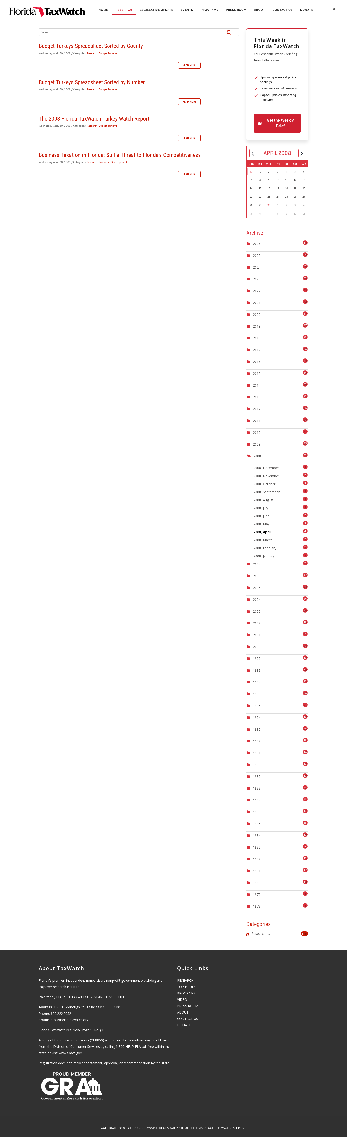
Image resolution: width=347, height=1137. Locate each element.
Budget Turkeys (108, 53)
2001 (256, 635)
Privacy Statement (231, 1127)
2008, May (280, 523)
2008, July (280, 507)
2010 (256, 432)
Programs (209, 10)
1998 (256, 670)
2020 (256, 314)
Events (187, 10)
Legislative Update (156, 10)
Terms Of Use (203, 1127)
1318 (304, 933)
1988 (256, 788)
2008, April (280, 531)
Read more (189, 65)
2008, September (280, 491)
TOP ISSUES (186, 987)
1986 (256, 812)
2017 (256, 350)
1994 (256, 717)
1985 (256, 823)
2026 (256, 243)
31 (251, 171)
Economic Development (113, 162)
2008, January (280, 555)
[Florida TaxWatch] (47, 9)
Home (103, 10)
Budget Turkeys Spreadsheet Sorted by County (91, 46)
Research (123, 10)
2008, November (280, 475)
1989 (256, 776)
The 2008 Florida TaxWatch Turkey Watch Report (94, 118)
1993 (256, 729)
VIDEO (182, 999)
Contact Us (283, 10)
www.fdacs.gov (70, 1053)
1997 (256, 682)
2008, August (280, 499)
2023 (256, 279)
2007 (256, 564)
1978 (256, 906)
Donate (306, 10)
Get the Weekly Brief (276, 123)
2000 (256, 646)
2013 (256, 397)
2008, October (280, 483)
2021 (256, 302)
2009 (256, 444)
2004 (256, 599)
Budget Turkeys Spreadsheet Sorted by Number (92, 82)
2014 (256, 385)
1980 (256, 882)
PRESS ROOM (187, 1006)
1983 (256, 847)
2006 (256, 576)
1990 (256, 764)
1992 (256, 741)
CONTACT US (187, 1018)
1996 (256, 694)
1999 (256, 658)
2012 (256, 409)
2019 (256, 326)
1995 (256, 705)
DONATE (184, 1025)
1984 (256, 835)
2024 (256, 267)
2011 (256, 420)
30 (268, 205)
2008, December (280, 467)
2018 (256, 338)
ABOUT (183, 1012)
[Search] (124, 32)
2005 (256, 587)
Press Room (236, 10)
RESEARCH (185, 980)
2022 (256, 291)
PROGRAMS (186, 993)
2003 (256, 611)
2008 (257, 456)
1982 (256, 859)
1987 (256, 800)
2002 (256, 623)
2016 (256, 361)
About (259, 10)
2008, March (280, 539)
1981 (256, 871)
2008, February (280, 547)
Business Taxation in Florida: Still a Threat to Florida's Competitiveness (120, 155)
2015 (256, 373)
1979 (256, 894)
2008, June (280, 515)
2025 (256, 255)
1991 (256, 753)
